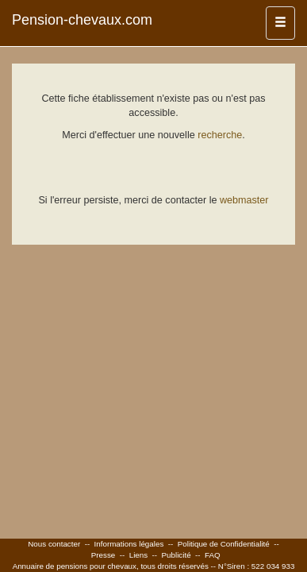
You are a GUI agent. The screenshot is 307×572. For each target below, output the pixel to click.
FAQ (213, 555)
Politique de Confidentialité (224, 543)
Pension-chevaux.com (82, 20)
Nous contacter (54, 543)
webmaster (244, 200)
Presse (103, 555)
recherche (220, 135)
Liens (138, 555)
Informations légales (129, 543)
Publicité (176, 555)
